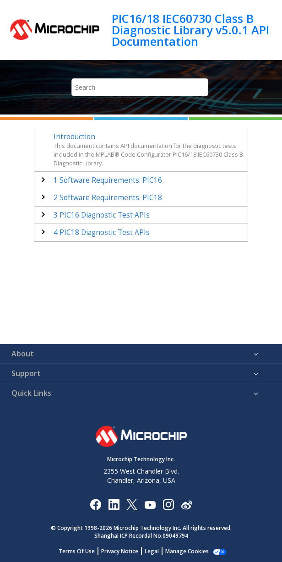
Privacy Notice (119, 551)
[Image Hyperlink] (150, 504)
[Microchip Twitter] (131, 504)
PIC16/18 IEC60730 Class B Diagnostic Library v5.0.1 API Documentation (190, 30)
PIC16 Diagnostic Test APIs (102, 215)
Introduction (74, 137)
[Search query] (139, 87)
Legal (152, 551)
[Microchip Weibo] (186, 504)
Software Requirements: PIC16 (108, 180)
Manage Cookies (187, 551)
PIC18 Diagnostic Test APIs (102, 232)
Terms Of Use (77, 551)
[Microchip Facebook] (95, 504)
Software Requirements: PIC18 (108, 197)
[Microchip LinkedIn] (113, 504)
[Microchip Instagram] (168, 504)
